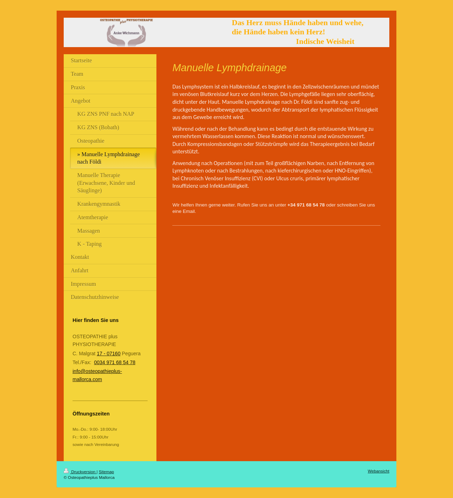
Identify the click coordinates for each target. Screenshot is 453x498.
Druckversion (80, 471)
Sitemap (106, 471)
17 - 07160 (108, 353)
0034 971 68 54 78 (115, 362)
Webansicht (378, 471)
